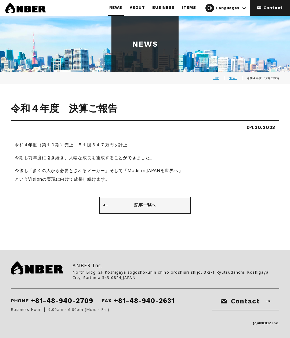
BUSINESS (163, 7)
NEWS (115, 7)
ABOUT (137, 7)
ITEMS (189, 7)
